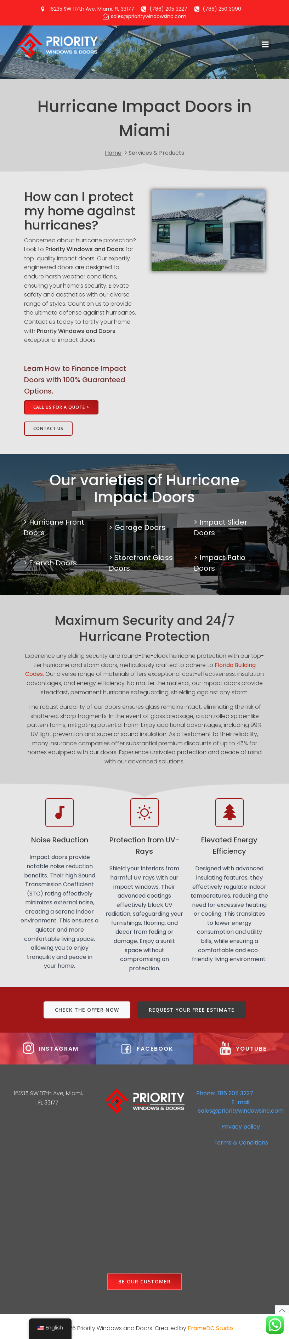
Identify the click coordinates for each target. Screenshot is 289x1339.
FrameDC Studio (210, 1326)
